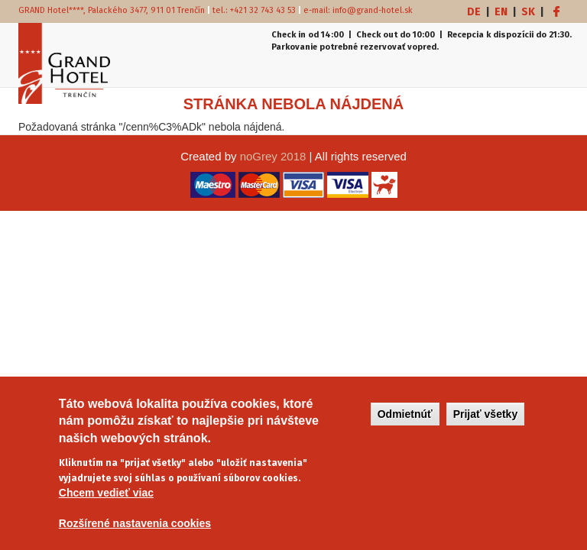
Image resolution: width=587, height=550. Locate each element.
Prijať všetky (485, 418)
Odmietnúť (405, 418)
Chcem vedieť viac (106, 497)
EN (501, 11)
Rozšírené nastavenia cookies (135, 528)
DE (474, 11)
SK (528, 11)
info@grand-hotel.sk (372, 10)
